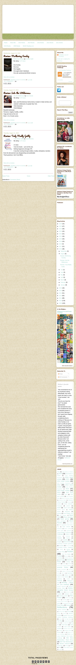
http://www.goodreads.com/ (67, 463)
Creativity (65, 540)
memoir (59, 580)
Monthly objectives (61, 586)
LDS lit (63, 573)
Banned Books (61, 509)
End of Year (68, 545)
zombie (60, 649)
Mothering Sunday (19, 59)
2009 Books (17, 46)
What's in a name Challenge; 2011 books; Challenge (65, 636)
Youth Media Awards (68, 647)
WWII (71, 645)
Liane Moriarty (30, 138)
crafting (58, 540)
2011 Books (59, 42)
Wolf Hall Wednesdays (66, 641)
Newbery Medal (63, 595)
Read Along (60, 605)
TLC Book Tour (65, 622)
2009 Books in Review (67, 471)
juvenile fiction (62, 567)
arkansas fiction (62, 500)
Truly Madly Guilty (19, 138)
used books (67, 626)
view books (70, 81)
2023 (60, 231)
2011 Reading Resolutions (64, 483)
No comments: (9, 81)
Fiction (70, 551)
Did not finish (67, 541)
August (63, 253)
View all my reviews (9, 77)
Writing (66, 645)
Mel (63, 72)
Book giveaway (68, 517)
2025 (60, 226)
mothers (62, 592)
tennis (60, 619)
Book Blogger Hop (68, 513)
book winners (66, 526)
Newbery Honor (69, 594)
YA (60, 647)
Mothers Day (68, 592)
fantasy (68, 549)
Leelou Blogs (40, 663)
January (63, 285)
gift (70, 556)
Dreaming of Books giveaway (65, 543)
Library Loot (68, 575)
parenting (65, 599)
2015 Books (21, 42)
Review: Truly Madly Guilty (17, 136)
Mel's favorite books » (67, 365)
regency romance (61, 609)
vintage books (68, 630)
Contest (68, 538)
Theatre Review (67, 621)
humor (58, 563)
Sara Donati (29, 96)
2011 (60, 298)
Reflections (62, 607)
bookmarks (59, 528)
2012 (60, 295)
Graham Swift (29, 59)
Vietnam (61, 630)
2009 (60, 303)
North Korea (68, 597)
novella (58, 599)
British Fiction (60, 530)
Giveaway (59, 558)
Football (59, 556)
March (62, 280)
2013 (60, 293)
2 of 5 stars (22, 141)
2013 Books (40, 42)
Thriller (58, 622)
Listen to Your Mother (62, 577)
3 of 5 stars (22, 61)
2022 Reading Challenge (65, 70)
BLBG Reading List (28, 46)
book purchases (61, 521)
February (63, 282)
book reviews (70, 522)
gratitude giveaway (68, 558)
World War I (60, 645)
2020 (60, 239)
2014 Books (31, 42)
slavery (58, 613)
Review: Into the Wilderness (17, 93)
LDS (58, 573)
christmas (68, 536)
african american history (67, 498)
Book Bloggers (63, 515)
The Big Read (67, 619)
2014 (60, 290)
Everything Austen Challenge (65, 547)
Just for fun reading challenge (64, 565)
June (62, 272)
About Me (13, 42)
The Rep (59, 621)
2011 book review (63, 481)
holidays (68, 561)
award (58, 507)
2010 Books (7, 46)
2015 (60, 288)
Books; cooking (67, 528)
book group (65, 519)
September (64, 251)
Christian (59, 536)
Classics (59, 538)
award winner (67, 507)
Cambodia (68, 530)
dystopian (61, 545)
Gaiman (66, 556)
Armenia (69, 502)
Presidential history (67, 603)
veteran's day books (68, 628)
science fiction (62, 611)
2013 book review (63, 490)
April (62, 277)
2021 (60, 236)
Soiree (64, 613)
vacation (59, 628)
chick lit (68, 534)
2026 (60, 223)
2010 (60, 300)
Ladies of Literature (66, 571)
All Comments (62, 377)
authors (68, 505)
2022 (60, 233)
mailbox (68, 578)
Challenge (60, 534)
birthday (59, 513)
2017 (60, 246)
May (62, 274)
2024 (60, 228)
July (62, 269)
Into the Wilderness (19, 96)
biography (67, 511)
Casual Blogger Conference (64, 532)
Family (61, 549)
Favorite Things (61, 551)
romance (71, 609)
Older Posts (51, 176)
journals (69, 563)
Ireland (64, 563)
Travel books (64, 624)
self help (69, 611)
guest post (62, 560)
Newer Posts (5, 176)
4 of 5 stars (22, 98)
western (59, 632)
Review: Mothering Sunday (16, 56)
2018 (60, 244)
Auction (59, 504)
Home (5, 42)
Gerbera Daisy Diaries (63, 55)
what (64, 632)
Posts (60, 374)
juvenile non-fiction (61, 569)
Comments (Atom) (15, 179)
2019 (60, 241)
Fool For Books (66, 554)
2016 (60, 249)
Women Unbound (65, 643)
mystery (59, 594)
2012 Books (50, 42)
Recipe (68, 605)
